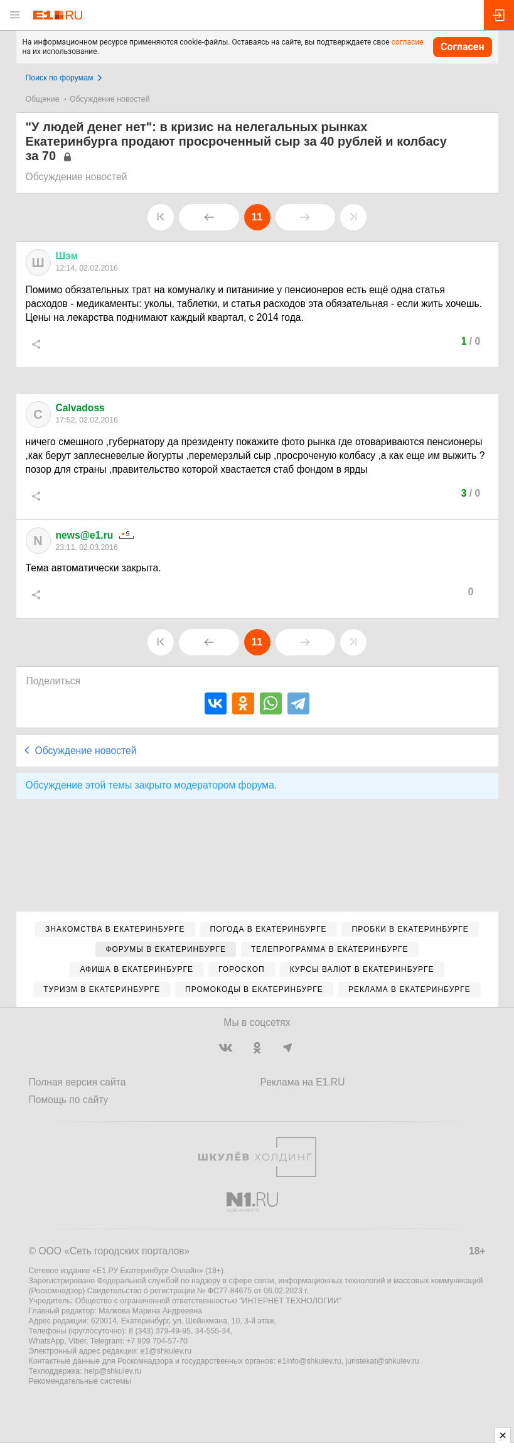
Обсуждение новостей (110, 99)
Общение (43, 99)
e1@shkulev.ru (166, 1351)
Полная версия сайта (77, 1082)
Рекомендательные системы (80, 1381)
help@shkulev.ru (112, 1371)
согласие (408, 42)
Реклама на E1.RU (302, 1082)
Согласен (463, 47)
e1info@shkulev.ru (309, 1361)
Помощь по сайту (69, 1099)
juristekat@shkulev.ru (382, 1361)
